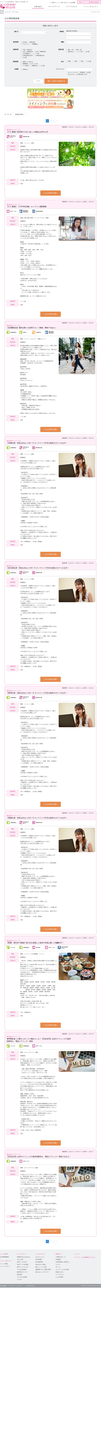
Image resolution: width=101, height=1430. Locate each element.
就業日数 (61, 49)
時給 (68, 61)
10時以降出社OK (27, 55)
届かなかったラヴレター (42, 1272)
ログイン (83, 2)
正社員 (24, 42)
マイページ (96, 12)
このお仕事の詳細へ (50, 193)
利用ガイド (55, 2)
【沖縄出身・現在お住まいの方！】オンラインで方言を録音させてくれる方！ (37, 443)
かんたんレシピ (39, 1257)
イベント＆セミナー (90, 6)
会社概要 (72, 2)
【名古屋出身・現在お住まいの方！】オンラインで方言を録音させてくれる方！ (38, 568)
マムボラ (19, 1279)
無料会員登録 (95, 2)
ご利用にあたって (61, 1257)
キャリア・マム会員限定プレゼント (85, 1257)
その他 (24, 57)
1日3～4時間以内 (27, 51)
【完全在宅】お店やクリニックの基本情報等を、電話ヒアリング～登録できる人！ (39, 1157)
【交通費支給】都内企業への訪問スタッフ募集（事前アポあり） (32, 328)
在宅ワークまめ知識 (22, 1264)
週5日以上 (70, 51)
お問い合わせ (64, 2)
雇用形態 (15, 42)
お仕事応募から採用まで (62, 1262)
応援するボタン (60, 1272)
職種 (62, 42)
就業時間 (15, 49)
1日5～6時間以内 (40, 51)
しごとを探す (4, 1254)
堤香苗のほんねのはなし (24, 1257)
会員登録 (58, 1259)
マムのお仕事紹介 (22, 1269)
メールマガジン (60, 1274)
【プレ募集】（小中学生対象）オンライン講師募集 (27, 207)
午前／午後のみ (26, 49)
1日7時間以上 (26, 53)
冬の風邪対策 (39, 1262)
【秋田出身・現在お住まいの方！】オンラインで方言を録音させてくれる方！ (37, 693)
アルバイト (25, 44)
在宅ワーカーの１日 (22, 1267)
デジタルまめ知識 (22, 1277)
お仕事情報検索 (4, 1257)
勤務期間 (15, 61)
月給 (81, 61)
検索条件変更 (19, 114)
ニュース (77, 1254)
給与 (62, 61)
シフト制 (35, 53)
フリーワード (60, 69)
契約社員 (31, 42)
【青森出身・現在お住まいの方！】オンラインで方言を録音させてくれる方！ (37, 818)
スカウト (58, 1264)
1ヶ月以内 (25, 65)
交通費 (16, 69)
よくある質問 (59, 1277)
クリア (38, 81)
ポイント (58, 1267)
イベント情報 (4, 1263)
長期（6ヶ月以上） (27, 62)
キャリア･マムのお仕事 (62, 1269)
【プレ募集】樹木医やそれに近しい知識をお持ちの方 (27, 132)
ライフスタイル (71, 6)
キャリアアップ (54, 6)
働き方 (16, 31)
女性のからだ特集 (40, 1264)
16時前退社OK (39, 55)
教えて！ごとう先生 (41, 1267)
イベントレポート (5, 1266)
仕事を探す (38, 6)
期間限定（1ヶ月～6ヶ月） (30, 63)
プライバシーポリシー (17, 1285)
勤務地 (62, 31)
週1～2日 (69, 49)
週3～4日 (78, 49)
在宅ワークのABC (22, 1262)
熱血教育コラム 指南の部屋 (43, 1269)
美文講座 (19, 1274)
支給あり (24, 69)
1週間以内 (34, 65)
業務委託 (34, 44)
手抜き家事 (38, 1259)
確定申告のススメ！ (22, 1272)
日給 (75, 61)
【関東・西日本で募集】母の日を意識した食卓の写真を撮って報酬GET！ (35, 943)
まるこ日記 (20, 1259)
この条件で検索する (56, 81)
